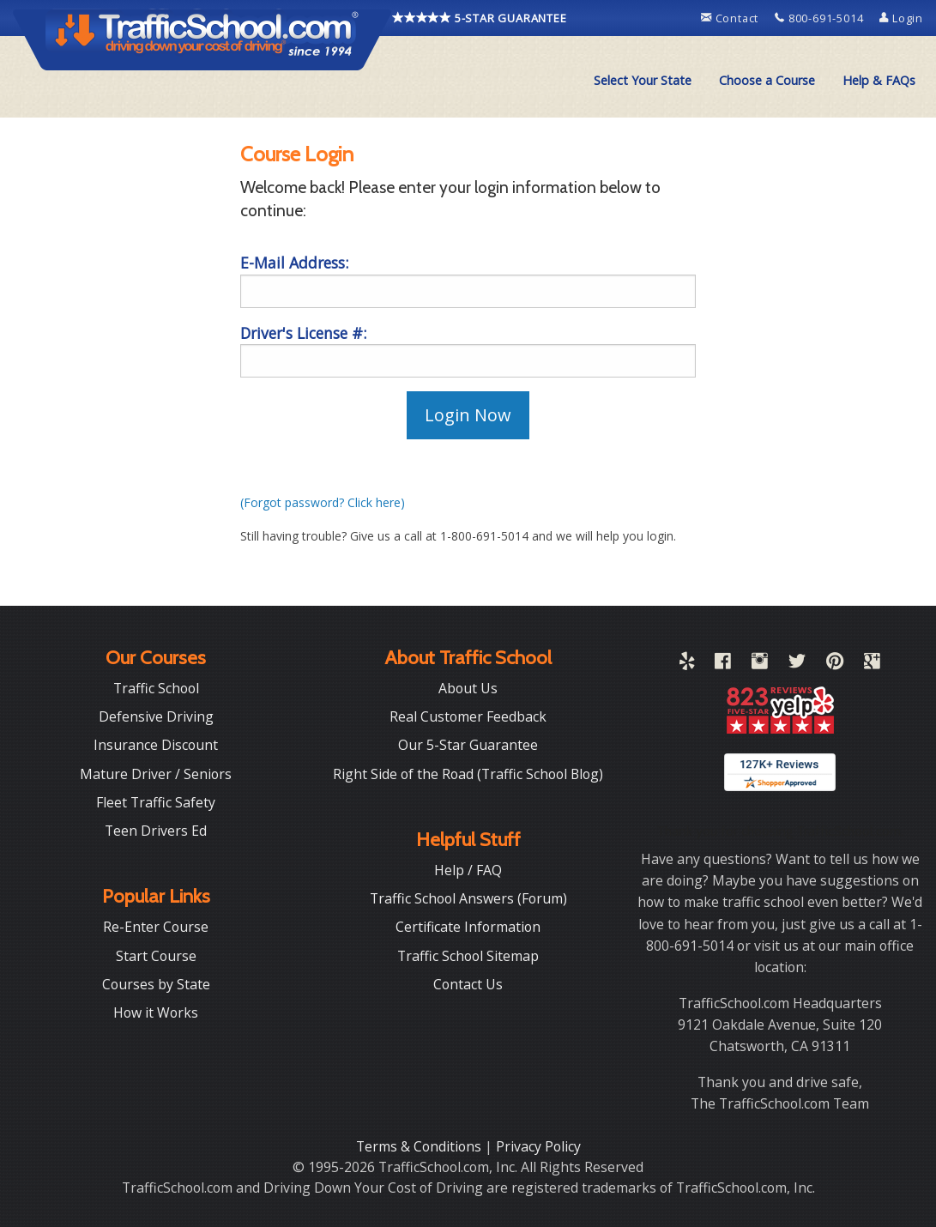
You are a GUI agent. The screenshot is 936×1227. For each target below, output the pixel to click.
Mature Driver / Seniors (156, 774)
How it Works (155, 1012)
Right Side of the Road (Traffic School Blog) (468, 774)
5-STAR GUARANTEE (479, 18)
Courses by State (156, 984)
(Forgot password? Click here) (322, 502)
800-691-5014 (821, 18)
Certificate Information (468, 926)
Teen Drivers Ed (156, 830)
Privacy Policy (538, 1146)
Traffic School (156, 688)
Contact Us (468, 984)
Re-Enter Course (155, 926)
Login (901, 18)
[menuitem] (642, 81)
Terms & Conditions (420, 1146)
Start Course (156, 955)
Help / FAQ (468, 870)
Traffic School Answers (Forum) (468, 898)
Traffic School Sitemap (468, 955)
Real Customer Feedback (468, 716)
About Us (468, 688)
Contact (731, 18)
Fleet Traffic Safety (155, 802)
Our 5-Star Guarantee (468, 744)
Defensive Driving (156, 716)
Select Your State (642, 80)
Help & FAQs (878, 80)
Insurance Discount (156, 744)
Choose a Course (767, 80)
